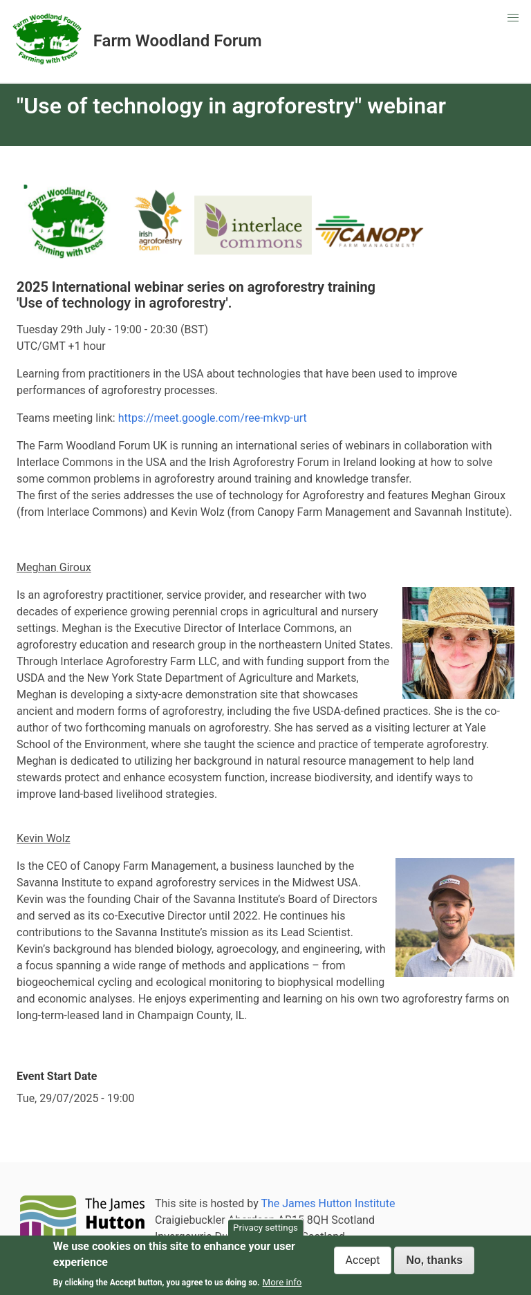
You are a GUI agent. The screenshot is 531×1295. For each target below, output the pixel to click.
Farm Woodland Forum (177, 41)
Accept (363, 1260)
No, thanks (434, 1260)
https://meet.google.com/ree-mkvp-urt (212, 418)
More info (282, 1282)
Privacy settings (265, 1227)
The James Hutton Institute (328, 1203)
